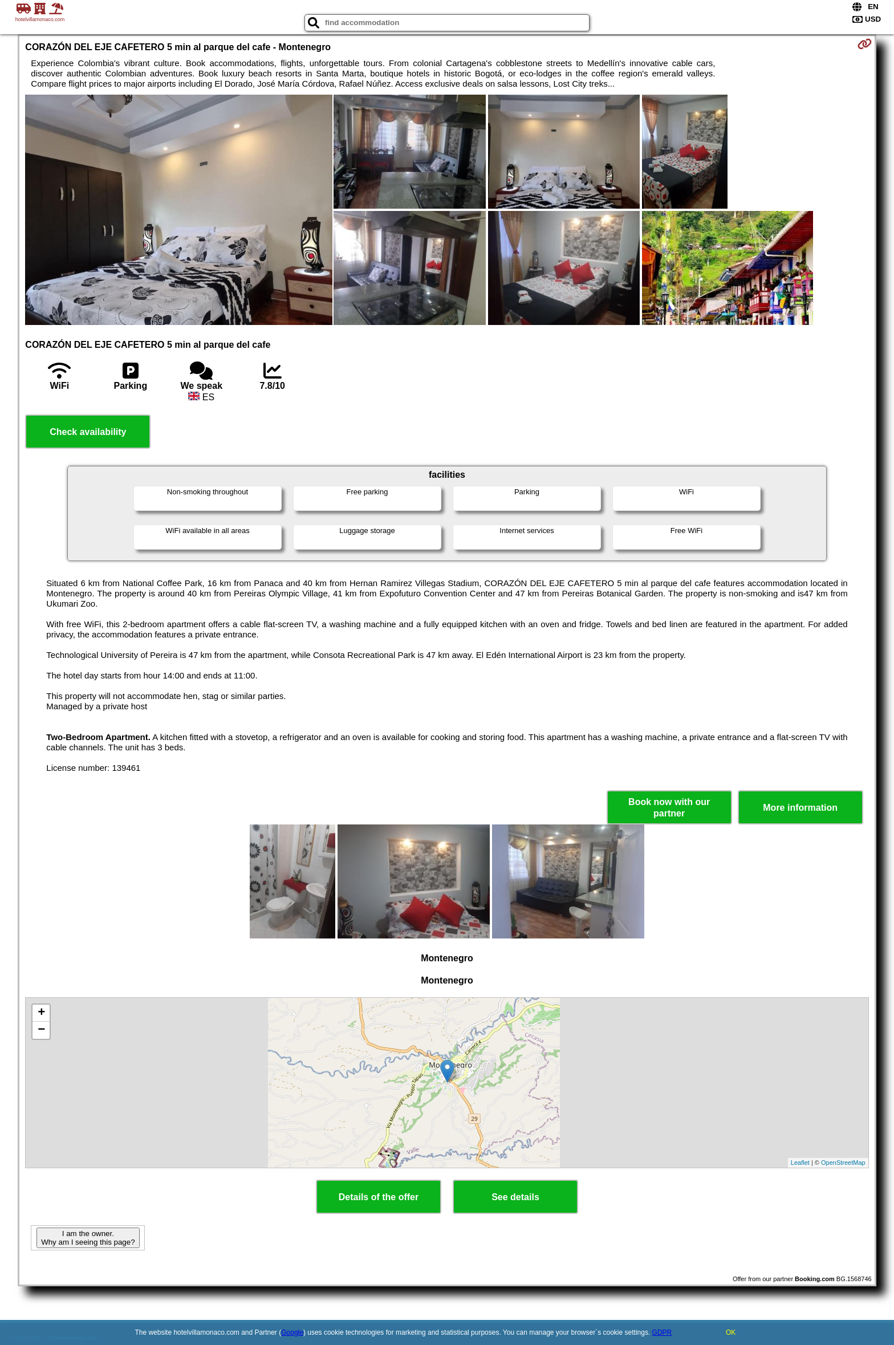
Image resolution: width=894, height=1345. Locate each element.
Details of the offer (378, 1197)
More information (800, 807)
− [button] (41, 1030)
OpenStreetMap (843, 1162)
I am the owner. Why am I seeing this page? (88, 1237)
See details (515, 1197)
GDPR (662, 1332)
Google (292, 1332)
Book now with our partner (669, 807)
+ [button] (41, 1013)
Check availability (88, 432)
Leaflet (800, 1162)
